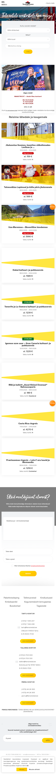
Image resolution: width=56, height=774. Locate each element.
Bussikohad (15, 606)
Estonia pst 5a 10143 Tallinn (29, 665)
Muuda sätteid (34, 769)
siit (27, 766)
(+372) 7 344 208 (27, 624)
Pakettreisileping (11, 598)
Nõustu (21, 769)
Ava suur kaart (28, 641)
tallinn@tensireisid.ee (27, 662)
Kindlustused (46, 598)
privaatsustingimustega (38, 566)
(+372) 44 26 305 (28, 693)
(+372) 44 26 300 (28, 689)
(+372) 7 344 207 (27, 621)
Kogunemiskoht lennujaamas (37, 602)
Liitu (48, 748)
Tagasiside (41, 606)
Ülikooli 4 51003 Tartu (29, 631)
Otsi (28, 51)
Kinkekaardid (11, 602)
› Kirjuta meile (50, 3)
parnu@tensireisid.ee (30, 696)
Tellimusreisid (29, 598)
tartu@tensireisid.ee (29, 627)
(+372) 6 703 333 (25, 658)
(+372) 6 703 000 (26, 655)
